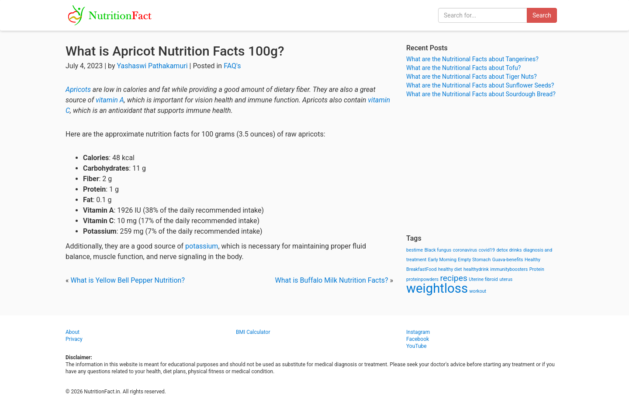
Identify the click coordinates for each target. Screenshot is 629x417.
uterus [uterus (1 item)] (505, 279)
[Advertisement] (484, 166)
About (72, 332)
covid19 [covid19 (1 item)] (487, 250)
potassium (201, 246)
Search (541, 15)
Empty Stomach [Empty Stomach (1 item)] (474, 260)
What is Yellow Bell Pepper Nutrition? (127, 280)
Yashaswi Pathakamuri (152, 66)
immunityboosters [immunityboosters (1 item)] (509, 269)
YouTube (416, 346)
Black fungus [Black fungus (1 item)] (438, 250)
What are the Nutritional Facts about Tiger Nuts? (471, 76)
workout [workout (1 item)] (478, 291)
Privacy (74, 339)
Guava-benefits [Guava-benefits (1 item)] (507, 260)
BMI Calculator (253, 332)
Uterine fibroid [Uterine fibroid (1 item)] (483, 279)
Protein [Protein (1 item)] (536, 269)
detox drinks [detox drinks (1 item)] (509, 250)
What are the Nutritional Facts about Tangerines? (472, 59)
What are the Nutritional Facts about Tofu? (463, 67)
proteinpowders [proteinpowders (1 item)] (422, 279)
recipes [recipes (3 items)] (453, 278)
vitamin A (110, 100)
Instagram (418, 332)
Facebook (417, 339)
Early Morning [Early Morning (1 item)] (442, 260)
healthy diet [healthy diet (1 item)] (450, 269)
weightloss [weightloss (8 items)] (437, 288)
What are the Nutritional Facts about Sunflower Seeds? (480, 85)
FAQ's (232, 66)
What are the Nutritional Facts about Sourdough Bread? (481, 94)
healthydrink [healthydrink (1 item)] (476, 269)
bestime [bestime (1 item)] (414, 250)
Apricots (78, 89)
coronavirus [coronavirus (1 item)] (465, 250)
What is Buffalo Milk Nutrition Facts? (331, 280)
